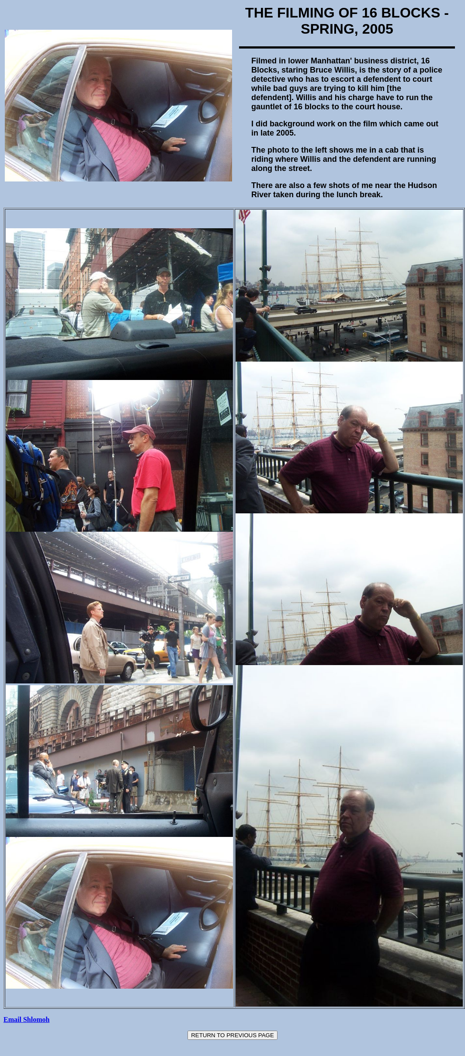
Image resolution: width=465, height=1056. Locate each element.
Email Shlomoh (26, 1019)
